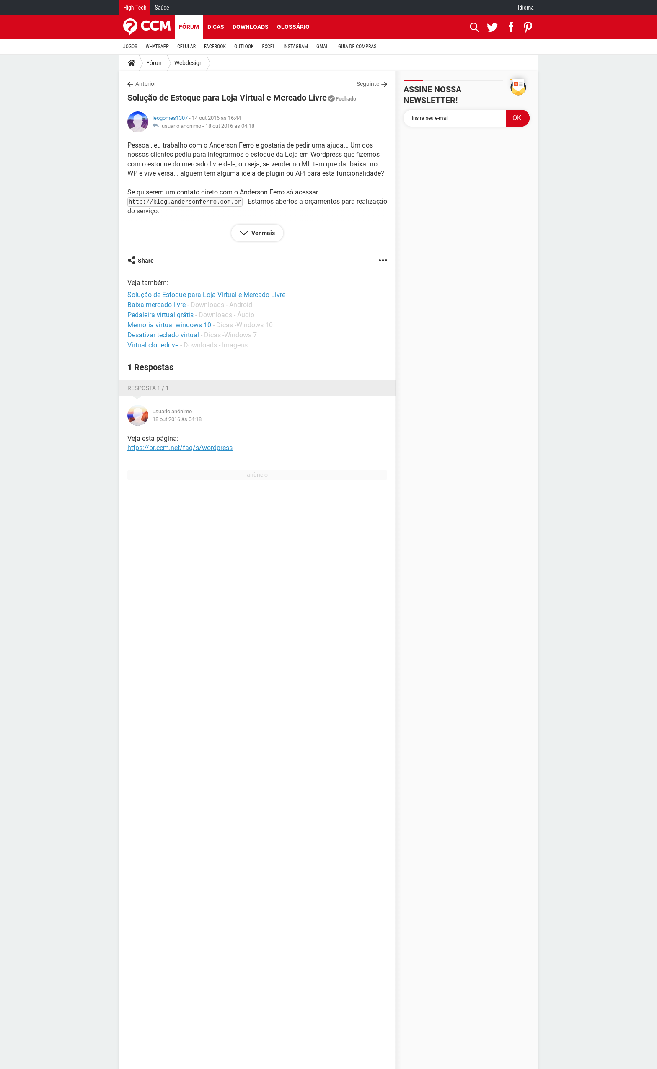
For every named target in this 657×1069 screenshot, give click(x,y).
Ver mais (262, 233)
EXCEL (268, 46)
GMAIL (323, 46)
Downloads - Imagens (216, 345)
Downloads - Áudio (226, 315)
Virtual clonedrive (152, 345)
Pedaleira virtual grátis (160, 315)
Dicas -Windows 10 (244, 325)
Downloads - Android (221, 305)
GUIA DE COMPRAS (357, 46)
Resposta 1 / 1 (148, 388)
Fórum (189, 26)
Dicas (215, 26)
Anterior (145, 83)
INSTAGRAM (295, 46)
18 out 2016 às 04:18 (229, 126)
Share (146, 260)
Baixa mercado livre (156, 305)
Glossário (293, 26)
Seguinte (368, 83)
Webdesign (188, 63)
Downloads (251, 26)
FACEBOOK (215, 46)
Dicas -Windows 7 (230, 335)
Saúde (162, 7)
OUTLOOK (244, 46)
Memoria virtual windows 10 (169, 325)
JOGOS (130, 46)
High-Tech (134, 7)
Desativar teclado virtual (163, 335)
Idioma (526, 7)
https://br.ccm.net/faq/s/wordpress (180, 448)
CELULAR (186, 46)
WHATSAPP (157, 46)
